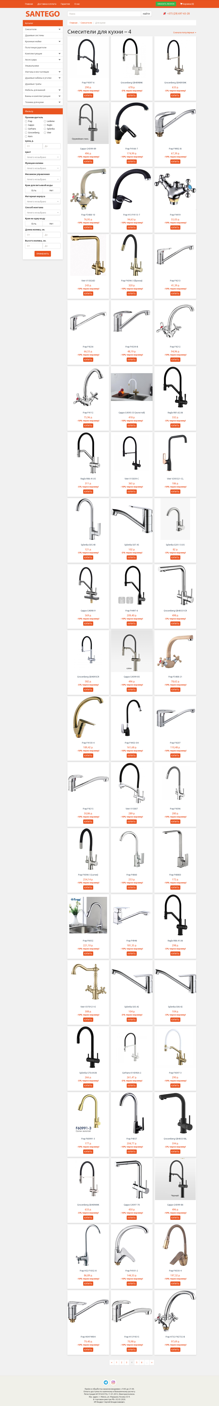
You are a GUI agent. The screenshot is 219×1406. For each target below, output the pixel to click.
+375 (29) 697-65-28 (178, 13)
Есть (34, 190)
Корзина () (187, 4)
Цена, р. (29, 141)
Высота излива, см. (35, 240)
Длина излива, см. (35, 229)
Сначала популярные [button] (184, 32)
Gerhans (30, 129)
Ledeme (49, 121)
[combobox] (43, 157)
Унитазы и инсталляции (43, 71)
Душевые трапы (33, 84)
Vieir (47, 132)
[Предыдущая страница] (111, 1368)
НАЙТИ (146, 14)
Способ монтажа (34, 207)
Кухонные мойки (43, 41)
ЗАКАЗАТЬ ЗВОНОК (165, 4)
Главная (29, 4)
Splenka (49, 129)
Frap (28, 121)
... (147, 1368)
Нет (51, 190)
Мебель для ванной (43, 90)
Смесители (43, 29)
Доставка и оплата (46, 4)
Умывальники (32, 66)
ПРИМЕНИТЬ (42, 254)
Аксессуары (43, 59)
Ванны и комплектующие (43, 96)
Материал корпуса (35, 196)
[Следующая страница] (151, 1368)
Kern (29, 136)
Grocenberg (32, 132)
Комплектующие (43, 53)
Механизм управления (37, 174)
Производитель (34, 117)
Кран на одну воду (35, 218)
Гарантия (65, 4)
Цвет (28, 152)
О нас (77, 4)
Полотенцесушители (35, 47)
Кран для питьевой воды (39, 185)
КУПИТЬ (88, 95)
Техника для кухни (43, 102)
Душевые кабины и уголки (43, 78)
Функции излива (34, 163)
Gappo (29, 125)
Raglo (48, 125)
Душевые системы (34, 35)
